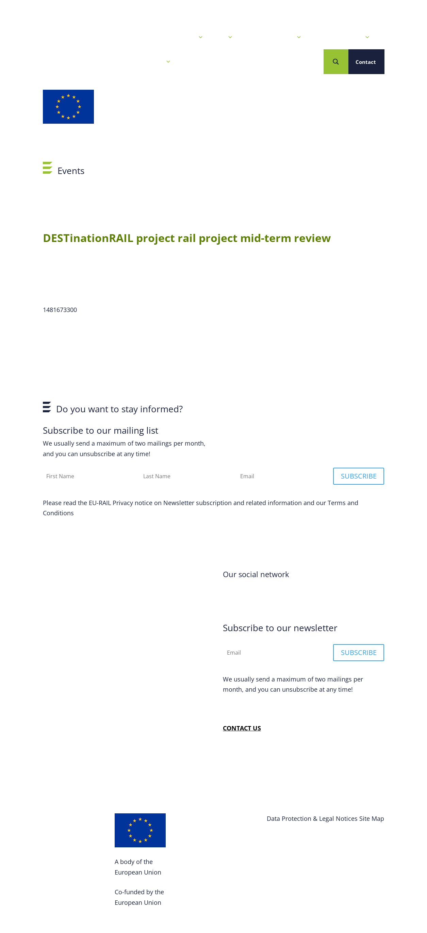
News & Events (181, 37)
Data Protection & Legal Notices (312, 818)
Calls (223, 37)
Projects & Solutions (341, 37)
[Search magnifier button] (336, 61)
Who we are (152, 62)
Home (140, 37)
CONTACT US (242, 728)
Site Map (371, 818)
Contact (366, 61)
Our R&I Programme (272, 37)
